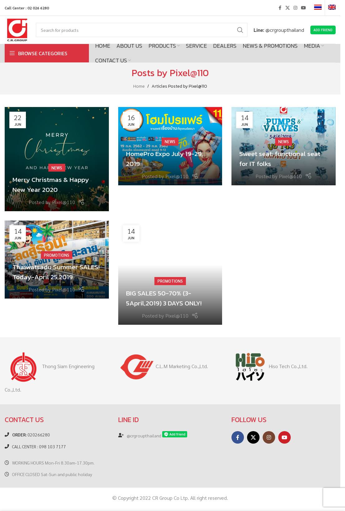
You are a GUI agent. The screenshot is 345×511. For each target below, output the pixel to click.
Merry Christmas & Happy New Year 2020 (50, 185)
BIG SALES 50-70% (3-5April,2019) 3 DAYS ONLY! (164, 298)
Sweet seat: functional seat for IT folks (280, 159)
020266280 (31, 434)
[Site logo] (17, 29)
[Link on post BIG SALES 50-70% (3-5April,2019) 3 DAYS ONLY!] (170, 273)
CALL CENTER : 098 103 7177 (39, 446)
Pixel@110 (189, 73)
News (56, 168)
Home (139, 86)
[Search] (141, 30)
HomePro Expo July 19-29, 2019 (165, 159)
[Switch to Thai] (318, 8)
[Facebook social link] (280, 8)
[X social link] (288, 8)
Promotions (56, 255)
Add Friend (323, 29)
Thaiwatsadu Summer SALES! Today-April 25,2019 (56, 272)
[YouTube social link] (303, 8)
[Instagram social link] (295, 8)
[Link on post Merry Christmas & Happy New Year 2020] (57, 159)
